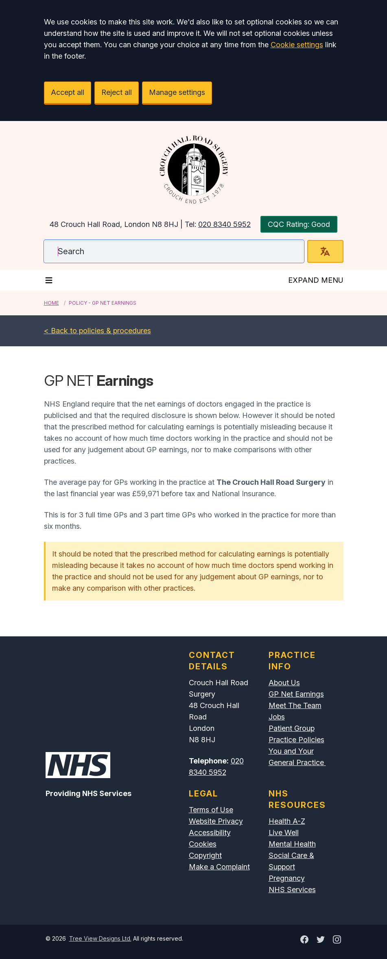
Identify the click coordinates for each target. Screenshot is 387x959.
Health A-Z (287, 821)
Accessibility (210, 832)
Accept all (67, 92)
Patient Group (292, 728)
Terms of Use (211, 809)
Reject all (116, 92)
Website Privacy (216, 821)
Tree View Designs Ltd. (100, 938)
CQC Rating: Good (299, 224)
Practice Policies (296, 739)
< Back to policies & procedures (97, 330)
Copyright (205, 855)
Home (51, 303)
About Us (284, 682)
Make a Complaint (219, 866)
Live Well (284, 832)
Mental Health (292, 844)
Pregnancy (287, 878)
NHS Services (292, 889)
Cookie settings (297, 44)
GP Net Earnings (296, 694)
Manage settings (177, 92)
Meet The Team (295, 705)
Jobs (277, 717)
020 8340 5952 (224, 224)
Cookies (202, 844)
